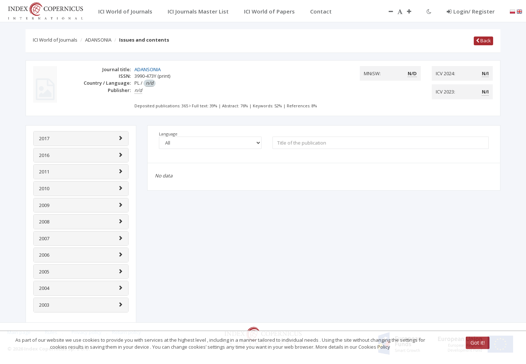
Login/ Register (471, 11)
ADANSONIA (98, 40)
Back (483, 40)
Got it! (477, 342)
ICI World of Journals (55, 40)
